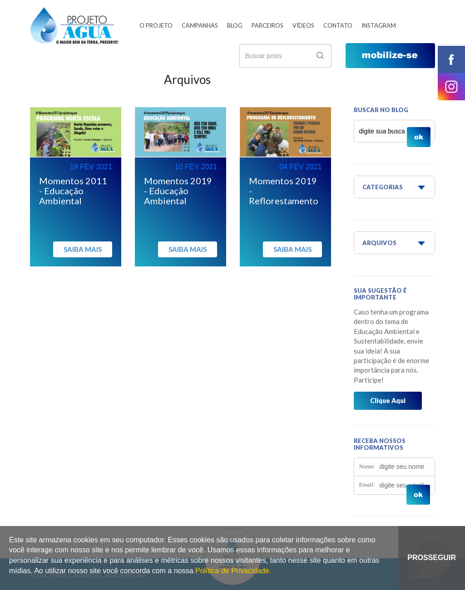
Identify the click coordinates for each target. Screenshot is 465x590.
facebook (451, 59)
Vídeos (303, 25)
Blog (234, 25)
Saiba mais (83, 249)
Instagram (378, 25)
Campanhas (200, 25)
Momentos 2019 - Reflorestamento (283, 191)
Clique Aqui (388, 400)
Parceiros (267, 25)
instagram (451, 86)
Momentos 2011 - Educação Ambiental (73, 191)
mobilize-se (390, 55)
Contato (337, 25)
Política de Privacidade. (233, 571)
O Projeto (156, 25)
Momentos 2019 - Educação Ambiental (178, 191)
